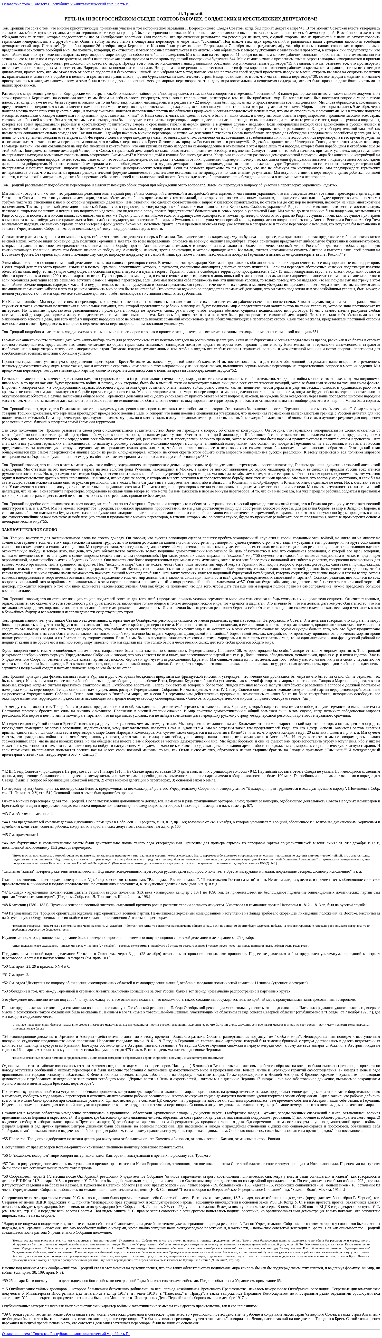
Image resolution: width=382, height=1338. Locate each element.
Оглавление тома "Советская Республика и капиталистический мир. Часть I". (66, 4)
